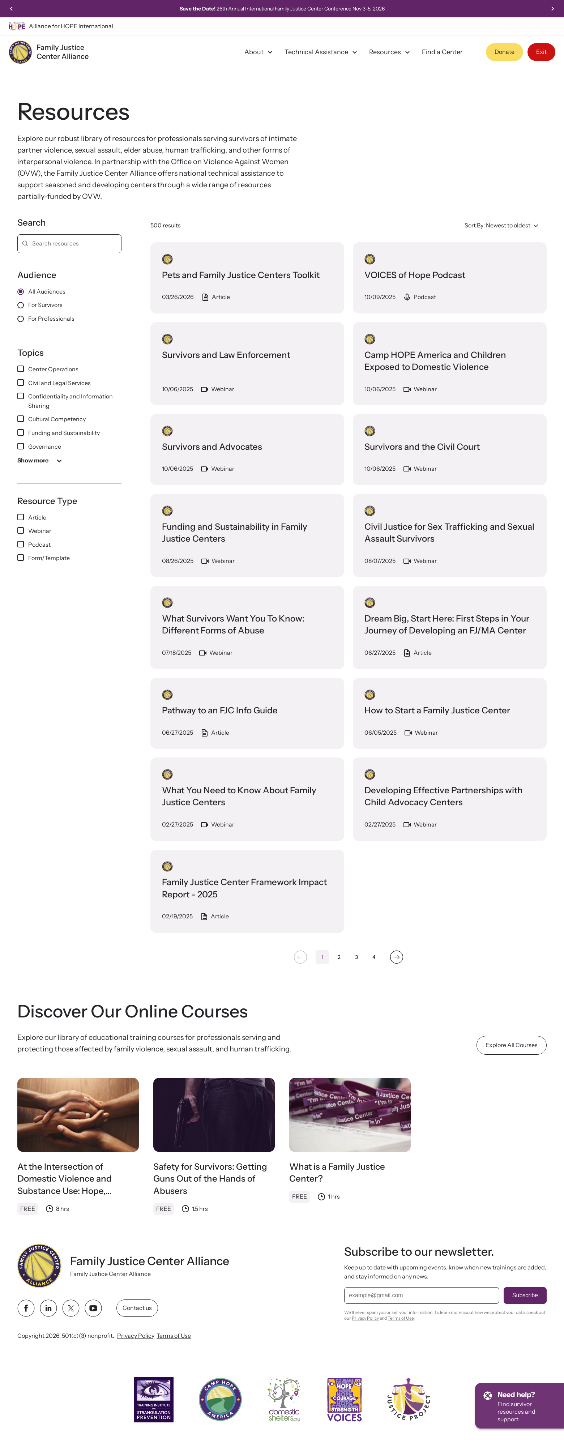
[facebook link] (26, 1308)
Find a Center (442, 52)
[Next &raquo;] (396, 957)
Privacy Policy (135, 1335)
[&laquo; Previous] (300, 957)
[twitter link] (71, 1308)
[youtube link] (93, 1308)
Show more (40, 461)
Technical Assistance (322, 52)
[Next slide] (552, 8)
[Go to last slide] (11, 8)
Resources (390, 52)
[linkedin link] (48, 1308)
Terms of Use (174, 1335)
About (259, 52)
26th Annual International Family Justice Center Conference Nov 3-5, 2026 (301, 8)
